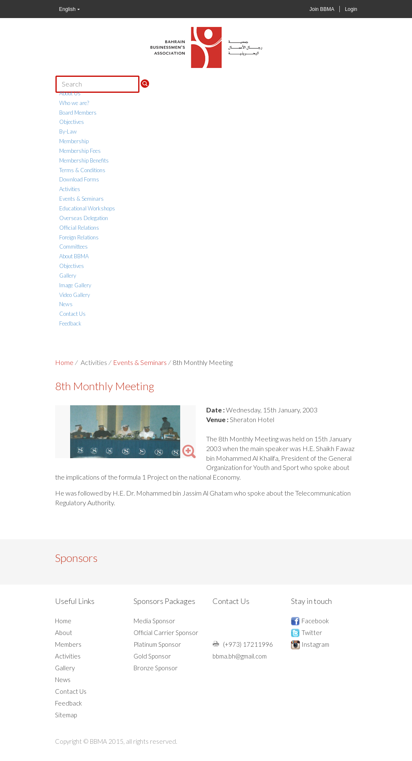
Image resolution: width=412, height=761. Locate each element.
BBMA (206, 47)
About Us (70, 93)
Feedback (70, 323)
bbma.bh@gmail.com (240, 656)
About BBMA (74, 256)
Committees (73, 246)
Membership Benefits (84, 160)
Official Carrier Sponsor (166, 632)
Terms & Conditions (82, 170)
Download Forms (79, 179)
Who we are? (74, 103)
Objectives (71, 121)
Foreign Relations (79, 237)
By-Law (68, 131)
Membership (74, 141)
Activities (69, 189)
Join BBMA (322, 9)
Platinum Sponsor (157, 644)
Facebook (315, 621)
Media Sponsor (154, 621)
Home (64, 362)
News (66, 304)
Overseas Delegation (83, 218)
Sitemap (66, 715)
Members (68, 644)
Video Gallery (74, 294)
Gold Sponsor (152, 656)
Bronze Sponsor (156, 668)
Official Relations (79, 227)
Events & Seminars (81, 198)
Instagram (315, 644)
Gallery (67, 275)
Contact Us (72, 313)
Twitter (312, 632)
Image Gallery (75, 285)
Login (351, 9)
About (63, 632)
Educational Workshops (87, 208)
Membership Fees (80, 150)
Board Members (78, 112)
